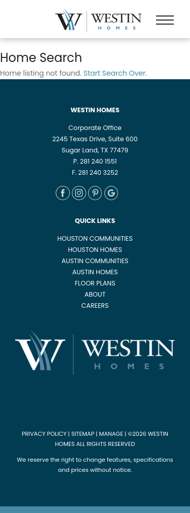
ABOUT (95, 294)
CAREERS (95, 305)
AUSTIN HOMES (95, 272)
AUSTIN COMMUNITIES (94, 260)
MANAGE (111, 434)
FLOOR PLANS (94, 283)
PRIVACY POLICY (44, 434)
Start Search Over (114, 73)
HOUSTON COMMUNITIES (95, 238)
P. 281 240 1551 (95, 161)
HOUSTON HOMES (95, 249)
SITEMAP (82, 434)
